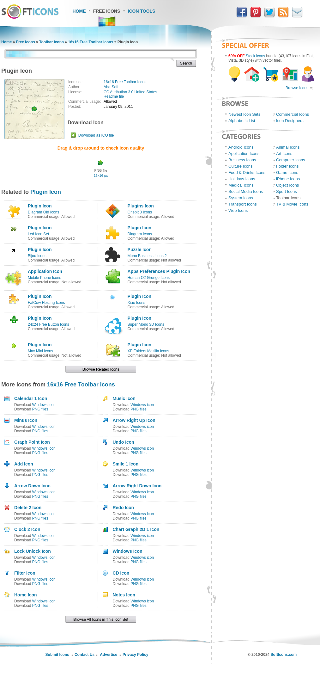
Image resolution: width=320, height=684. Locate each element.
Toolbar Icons (51, 42)
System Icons (240, 197)
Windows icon (44, 405)
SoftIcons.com (284, 654)
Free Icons (106, 11)
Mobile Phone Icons (44, 277)
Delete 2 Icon (27, 507)
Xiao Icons (136, 302)
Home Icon (25, 594)
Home (79, 11)
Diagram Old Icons (43, 212)
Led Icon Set (38, 234)
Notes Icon (123, 594)
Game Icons (287, 172)
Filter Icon (24, 573)
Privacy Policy (135, 654)
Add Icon (23, 463)
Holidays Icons (241, 178)
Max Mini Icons (40, 351)
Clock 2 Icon (27, 529)
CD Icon (120, 573)
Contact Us (84, 654)
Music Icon (123, 398)
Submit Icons (57, 654)
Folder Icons (287, 166)
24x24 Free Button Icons (48, 324)
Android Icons (241, 147)
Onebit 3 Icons (140, 212)
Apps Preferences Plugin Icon (159, 271)
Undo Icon (123, 442)
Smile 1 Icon (125, 463)
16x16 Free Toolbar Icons (90, 42)
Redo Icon (123, 507)
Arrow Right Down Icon (136, 485)
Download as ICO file (96, 135)
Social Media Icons (245, 191)
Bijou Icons (37, 256)
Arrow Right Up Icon (133, 420)
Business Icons (242, 159)
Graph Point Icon (32, 442)
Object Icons (287, 185)
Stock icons (255, 56)
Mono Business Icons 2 (147, 256)
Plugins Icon (141, 205)
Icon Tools (141, 11)
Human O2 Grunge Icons (149, 277)
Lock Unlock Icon (32, 551)
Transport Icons (242, 204)
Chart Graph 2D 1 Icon (135, 529)
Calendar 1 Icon (30, 398)
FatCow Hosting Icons (46, 302)
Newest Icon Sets (244, 114)
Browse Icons (297, 88)
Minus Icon (25, 420)
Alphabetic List (241, 120)
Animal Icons (287, 147)
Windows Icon (127, 551)
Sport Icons (286, 191)
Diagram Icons (140, 234)
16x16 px (101, 175)
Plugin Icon (45, 192)
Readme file (114, 96)
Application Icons (243, 153)
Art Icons (284, 153)
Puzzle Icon (140, 249)
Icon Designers (290, 120)
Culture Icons (240, 166)
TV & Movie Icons (292, 204)
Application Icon (45, 271)
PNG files (40, 409)
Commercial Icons (292, 114)
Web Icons (238, 210)
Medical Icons (240, 185)
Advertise (108, 654)
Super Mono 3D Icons (146, 324)
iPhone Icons (288, 178)
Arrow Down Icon (32, 485)
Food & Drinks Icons (246, 172)
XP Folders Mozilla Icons (148, 351)
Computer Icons (290, 159)
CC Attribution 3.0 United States (130, 92)
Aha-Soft (111, 87)
